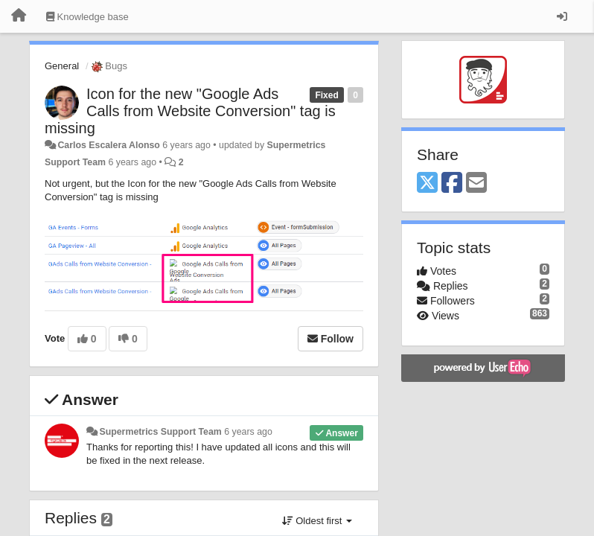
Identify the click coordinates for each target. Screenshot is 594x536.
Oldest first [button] (317, 520)
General (62, 65)
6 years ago (248, 432)
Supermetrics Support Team (160, 432)
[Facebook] (451, 183)
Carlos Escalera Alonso (108, 145)
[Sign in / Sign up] (562, 16)
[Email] (476, 183)
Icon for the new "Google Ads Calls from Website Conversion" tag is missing (190, 111)
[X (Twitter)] (427, 183)
